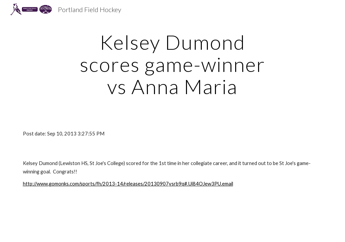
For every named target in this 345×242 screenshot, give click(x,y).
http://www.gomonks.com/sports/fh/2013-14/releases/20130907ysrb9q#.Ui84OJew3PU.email (128, 184)
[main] (172, 64)
